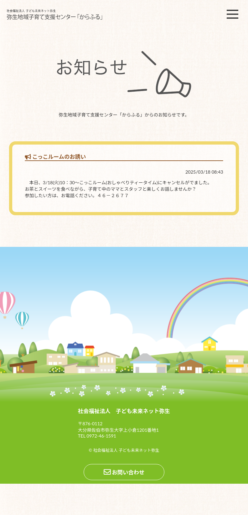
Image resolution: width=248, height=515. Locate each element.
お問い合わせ (124, 472)
